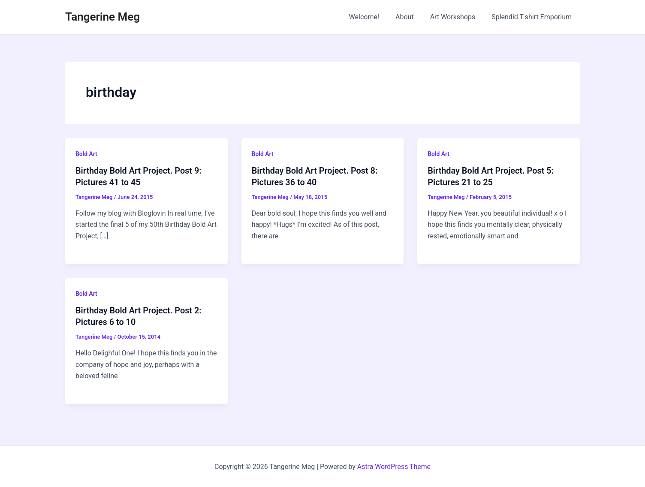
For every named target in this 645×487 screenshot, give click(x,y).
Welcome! (373, 17)
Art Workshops (456, 17)
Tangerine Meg (102, 16)
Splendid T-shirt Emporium (533, 17)
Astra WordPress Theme (394, 465)
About (411, 17)
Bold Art (86, 153)
